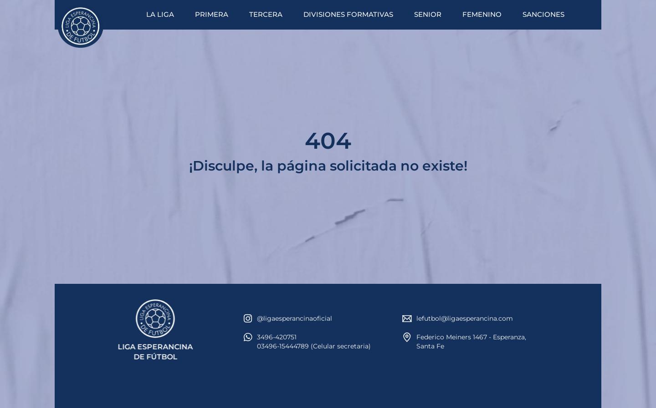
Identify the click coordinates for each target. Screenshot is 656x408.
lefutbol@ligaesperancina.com (464, 318)
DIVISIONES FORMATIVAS (348, 14)
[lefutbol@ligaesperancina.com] (407, 318)
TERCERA (265, 14)
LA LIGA (160, 14)
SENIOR (427, 14)
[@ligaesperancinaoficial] (247, 318)
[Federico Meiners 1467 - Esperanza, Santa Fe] (407, 337)
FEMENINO (482, 14)
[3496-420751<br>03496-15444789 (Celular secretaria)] (247, 337)
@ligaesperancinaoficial (294, 318)
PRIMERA (211, 14)
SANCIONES (543, 14)
